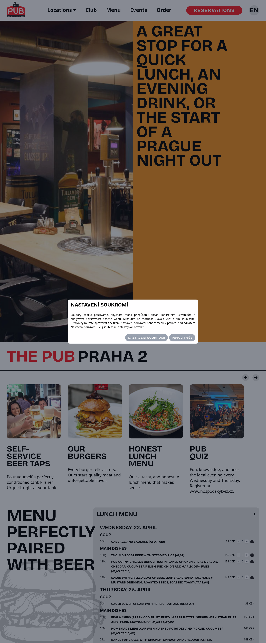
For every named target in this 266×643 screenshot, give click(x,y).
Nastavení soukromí (146, 338)
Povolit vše (182, 338)
